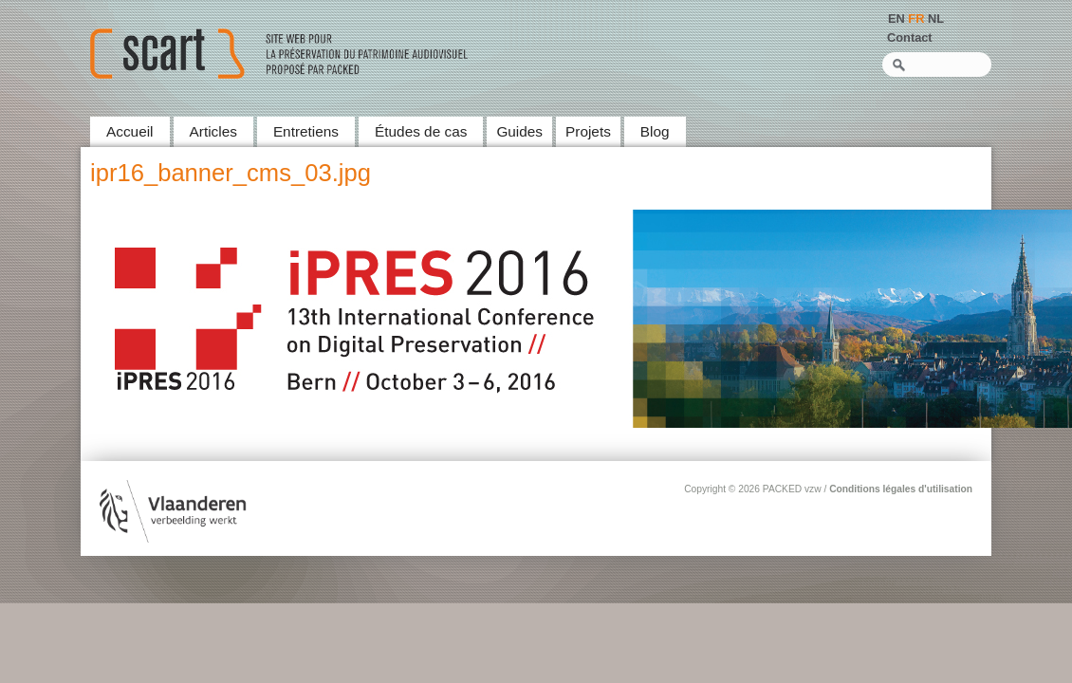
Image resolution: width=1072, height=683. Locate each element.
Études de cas (421, 131)
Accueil (130, 131)
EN (896, 18)
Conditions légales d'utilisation (900, 489)
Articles (213, 131)
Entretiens (306, 131)
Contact (910, 37)
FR (916, 18)
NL (936, 18)
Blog (655, 131)
